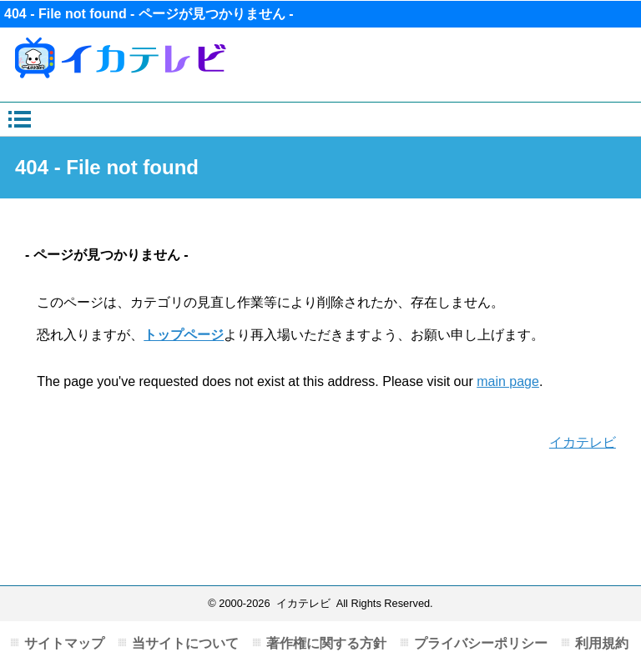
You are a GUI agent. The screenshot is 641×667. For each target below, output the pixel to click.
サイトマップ (64, 643)
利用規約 (601, 643)
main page (508, 381)
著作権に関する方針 (326, 643)
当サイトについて (185, 643)
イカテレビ (582, 442)
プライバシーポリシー (481, 643)
